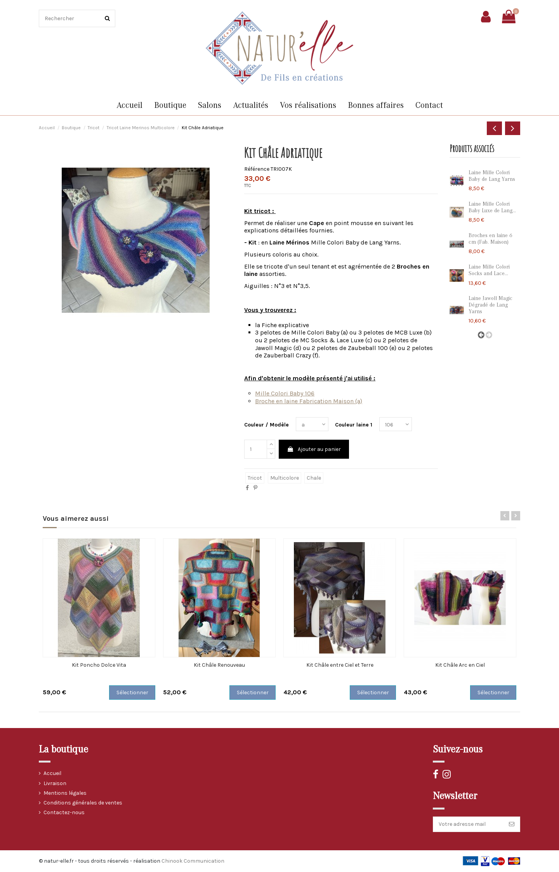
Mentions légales (65, 793)
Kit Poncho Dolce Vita (99, 665)
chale (314, 478)
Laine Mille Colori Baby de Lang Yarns (492, 176)
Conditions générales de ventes (82, 802)
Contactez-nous (64, 812)
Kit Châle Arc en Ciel (460, 665)
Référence (256, 169)
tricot (255, 478)
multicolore (284, 478)
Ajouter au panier (314, 449)
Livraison (54, 783)
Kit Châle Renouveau (219, 665)
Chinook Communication (192, 861)
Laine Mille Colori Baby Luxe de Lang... (492, 207)
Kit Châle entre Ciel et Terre (339, 665)
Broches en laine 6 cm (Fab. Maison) (490, 238)
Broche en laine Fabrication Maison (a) (308, 401)
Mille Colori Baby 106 (284, 393)
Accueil (52, 773)
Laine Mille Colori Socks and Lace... (489, 270)
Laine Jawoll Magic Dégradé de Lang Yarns (490, 305)
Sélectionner (132, 692)
